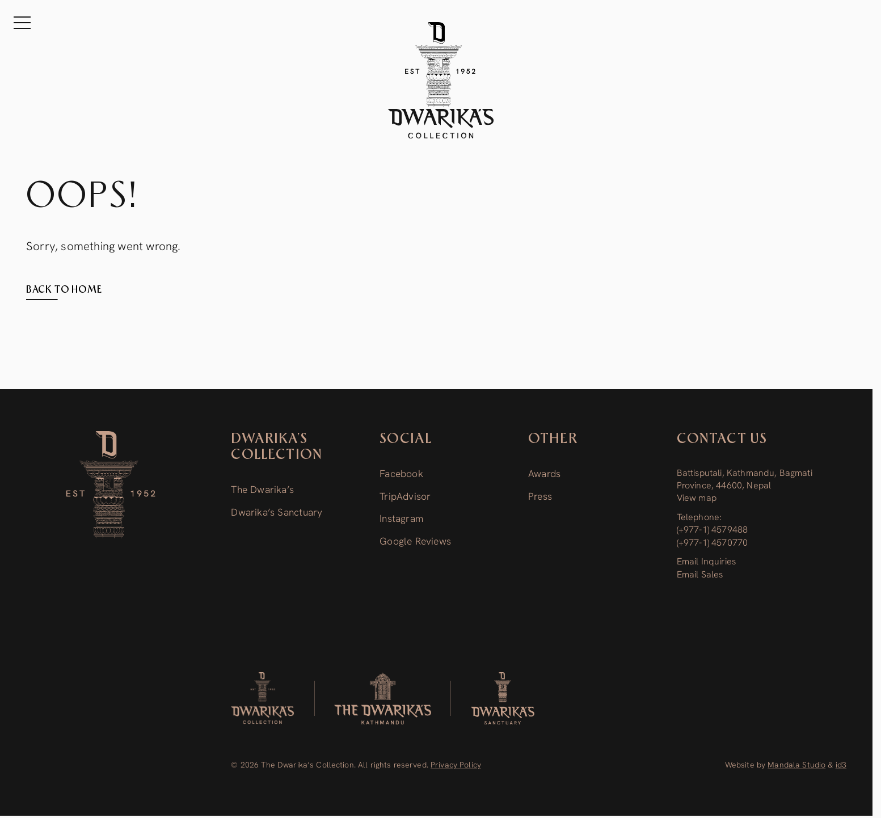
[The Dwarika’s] (382, 698)
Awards (544, 473)
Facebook (401, 473)
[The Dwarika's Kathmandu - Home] (441, 80)
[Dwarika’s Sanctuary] (502, 698)
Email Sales (700, 574)
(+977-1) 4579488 (712, 530)
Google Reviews (415, 541)
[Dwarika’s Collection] (111, 484)
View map (696, 498)
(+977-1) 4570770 (712, 543)
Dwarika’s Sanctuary (276, 512)
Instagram (401, 518)
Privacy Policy (456, 765)
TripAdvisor (405, 496)
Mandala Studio (796, 765)
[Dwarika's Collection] (262, 698)
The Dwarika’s (262, 489)
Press (540, 496)
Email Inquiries (706, 561)
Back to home (64, 289)
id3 (841, 765)
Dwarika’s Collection (276, 447)
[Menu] (22, 23)
